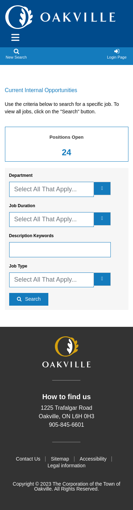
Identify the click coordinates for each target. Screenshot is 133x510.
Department (21, 175)
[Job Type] (102, 279)
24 (66, 152)
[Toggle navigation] (12, 37)
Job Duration (22, 205)
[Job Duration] (102, 219)
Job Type (18, 266)
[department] (102, 188)
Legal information (66, 465)
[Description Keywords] (60, 249)
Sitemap (60, 459)
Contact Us (28, 459)
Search (33, 299)
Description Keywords (31, 235)
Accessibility (93, 459)
